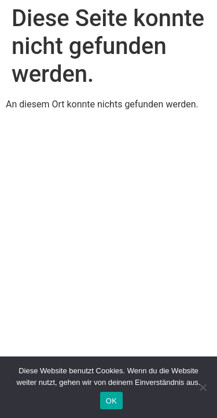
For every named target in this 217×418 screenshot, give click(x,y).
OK (111, 401)
